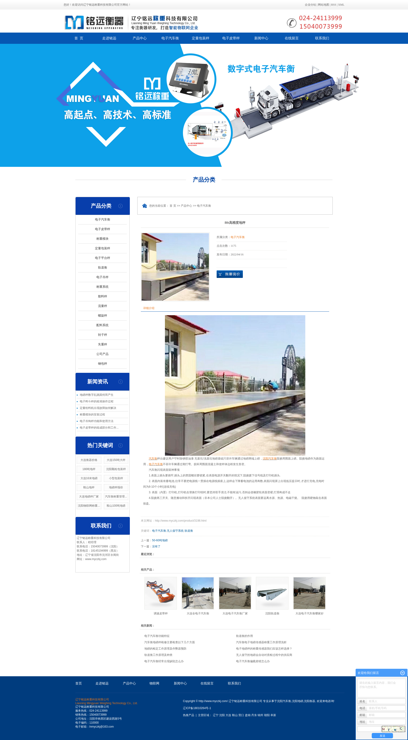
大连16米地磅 (89, 478)
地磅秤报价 (116, 487)
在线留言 (292, 38)
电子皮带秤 (231, 38)
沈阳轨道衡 (272, 613)
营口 (241, 715)
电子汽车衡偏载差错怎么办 (253, 661)
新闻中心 (261, 38)
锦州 (260, 715)
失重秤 (102, 344)
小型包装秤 (116, 478)
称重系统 (102, 286)
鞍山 (235, 715)
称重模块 (102, 238)
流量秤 (102, 306)
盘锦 (248, 715)
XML (341, 4)
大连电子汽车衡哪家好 (309, 613)
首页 (78, 683)
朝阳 (267, 715)
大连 (228, 715)
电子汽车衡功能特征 (157, 636)
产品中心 (140, 38)
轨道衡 (102, 267)
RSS (333, 4)
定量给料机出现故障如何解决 (98, 408)
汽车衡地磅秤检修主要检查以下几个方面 (169, 642)
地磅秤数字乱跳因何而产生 (96, 394)
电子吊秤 (102, 277)
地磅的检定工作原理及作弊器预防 (165, 648)
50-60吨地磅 (160, 540)
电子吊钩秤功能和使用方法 (96, 421)
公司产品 (102, 354)
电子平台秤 (102, 258)
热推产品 (188, 715)
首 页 (78, 38)
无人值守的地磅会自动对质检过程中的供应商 (264, 655)
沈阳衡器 (309, 701)
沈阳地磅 (297, 701)
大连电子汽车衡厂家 (235, 613)
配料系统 (102, 325)
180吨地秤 (88, 469)
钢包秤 (102, 363)
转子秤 (102, 334)
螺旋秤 (102, 315)
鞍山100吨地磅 (116, 505)
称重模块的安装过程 (92, 414)
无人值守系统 (175, 530)
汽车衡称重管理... (116, 496)
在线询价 (230, 274)
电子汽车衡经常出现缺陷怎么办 (164, 661)
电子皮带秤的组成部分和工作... (99, 427)
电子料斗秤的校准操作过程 (96, 401)
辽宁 (216, 715)
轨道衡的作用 (244, 636)
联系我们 (322, 38)
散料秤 (102, 296)
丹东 (254, 715)
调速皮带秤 (161, 613)
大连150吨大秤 (116, 460)
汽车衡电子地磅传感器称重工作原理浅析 (261, 642)
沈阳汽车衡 (284, 701)
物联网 (154, 683)
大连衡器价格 (88, 460)
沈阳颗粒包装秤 (116, 469)
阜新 (273, 715)
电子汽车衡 (170, 38)
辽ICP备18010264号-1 (197, 708)
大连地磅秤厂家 (89, 496)
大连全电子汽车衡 (198, 613)
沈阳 (222, 715)
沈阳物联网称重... (89, 505)
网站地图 (323, 4)
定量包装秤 (200, 38)
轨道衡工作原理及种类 (158, 655)
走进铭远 (109, 38)
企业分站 (310, 4)
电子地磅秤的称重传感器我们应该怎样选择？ (264, 648)
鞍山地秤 (89, 487)
